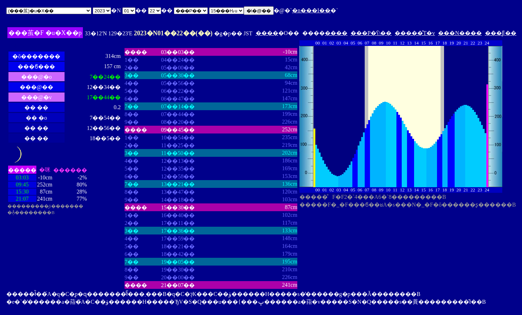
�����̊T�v (415, 33)
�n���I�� (311, 10)
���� (267, 33)
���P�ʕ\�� (371, 33)
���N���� (460, 33)
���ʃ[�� (500, 33)
